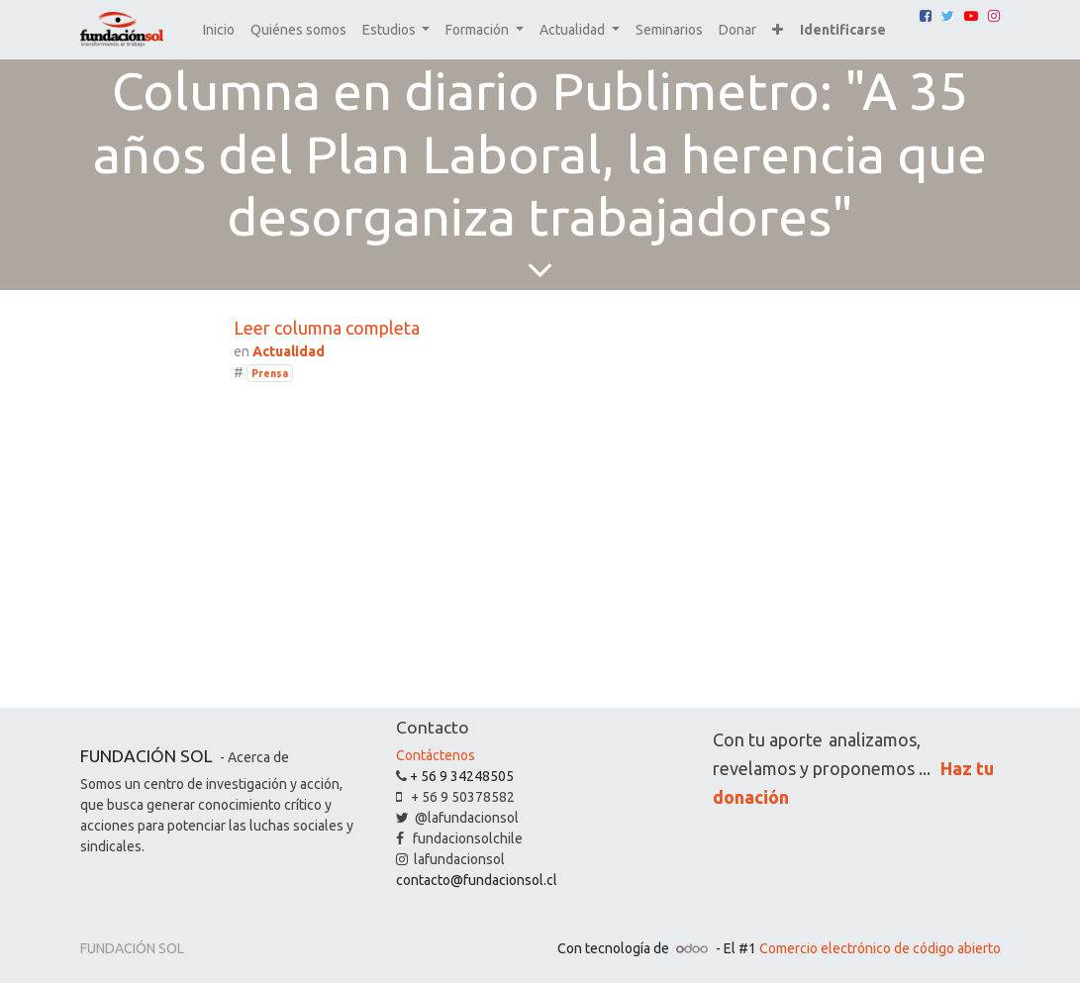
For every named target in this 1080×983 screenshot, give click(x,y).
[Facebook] (926, 16)
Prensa (269, 373)
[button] (777, 30)
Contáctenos (435, 755)
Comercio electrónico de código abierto (880, 948)
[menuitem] (219, 30)
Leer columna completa (327, 328)
